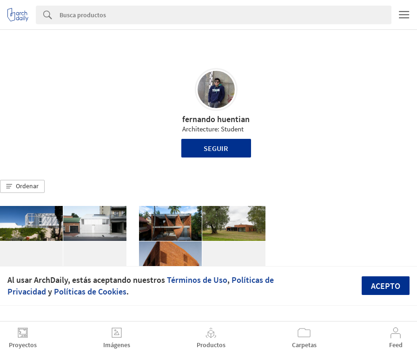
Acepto (385, 286)
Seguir (216, 148)
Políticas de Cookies (90, 291)
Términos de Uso (197, 279)
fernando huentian (216, 119)
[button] (22, 186)
